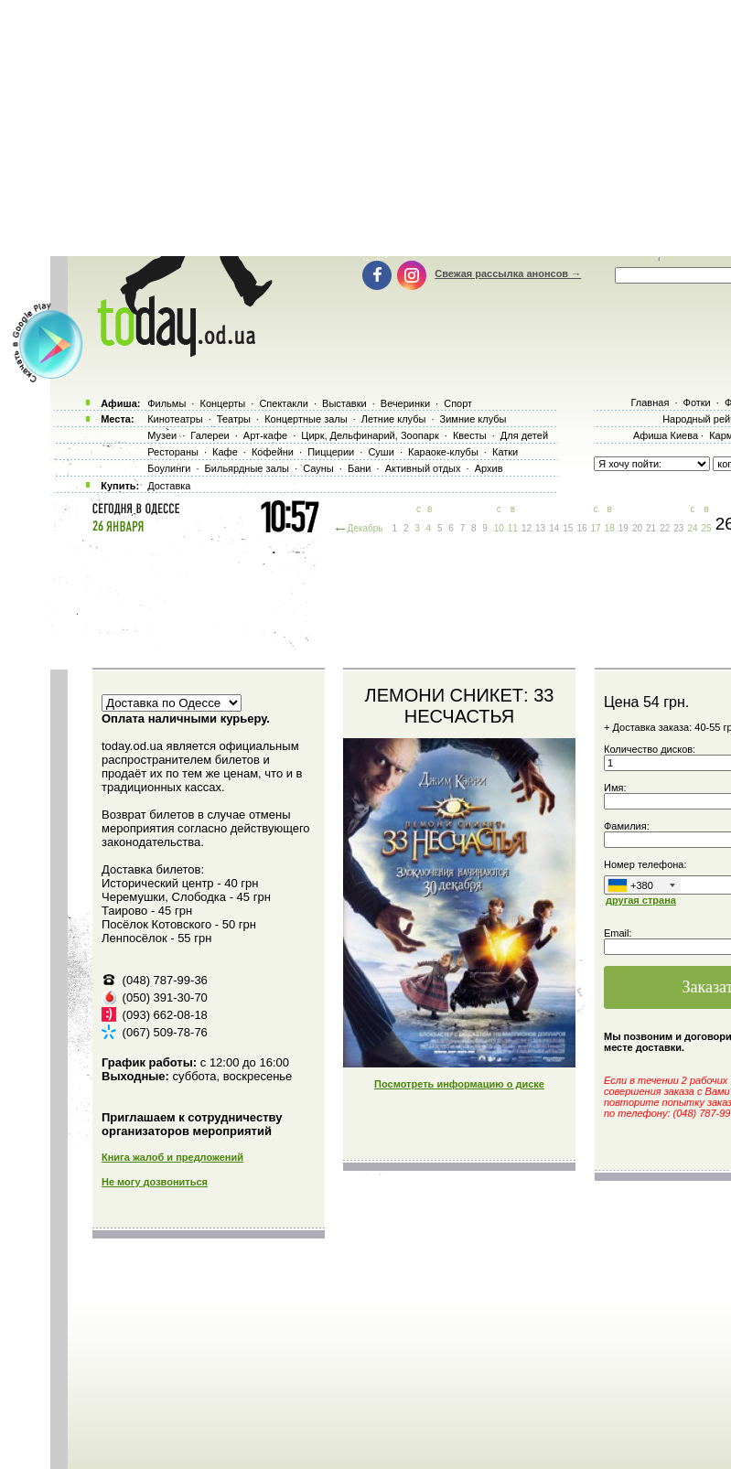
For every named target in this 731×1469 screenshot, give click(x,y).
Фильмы (166, 403)
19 (623, 528)
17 (596, 528)
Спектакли (283, 403)
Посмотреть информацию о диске (459, 1083)
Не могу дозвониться (155, 1181)
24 (692, 528)
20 (637, 528)
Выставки (344, 403)
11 (513, 528)
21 (651, 528)
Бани (359, 468)
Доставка (168, 485)
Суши (380, 451)
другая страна (641, 900)
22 (665, 528)
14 (554, 528)
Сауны (318, 468)
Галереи (209, 435)
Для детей (524, 435)
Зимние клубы (473, 418)
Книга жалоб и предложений (172, 1157)
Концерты (222, 403)
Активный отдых (423, 468)
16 (581, 528)
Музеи (162, 435)
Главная (649, 402)
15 (568, 528)
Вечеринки (405, 403)
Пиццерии (330, 451)
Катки (505, 451)
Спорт (458, 403)
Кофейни (273, 451)
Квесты (470, 435)
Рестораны (173, 451)
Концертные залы (305, 418)
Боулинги (168, 468)
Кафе (225, 451)
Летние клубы (393, 418)
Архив (489, 468)
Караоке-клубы (443, 451)
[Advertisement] (383, 599)
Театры (234, 418)
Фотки (697, 402)
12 (526, 528)
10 (499, 528)
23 (678, 528)
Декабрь (365, 528)
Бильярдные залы (247, 468)
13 (540, 528)
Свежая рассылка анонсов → (508, 273)
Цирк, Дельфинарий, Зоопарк (369, 435)
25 (707, 528)
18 (610, 528)
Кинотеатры (174, 418)
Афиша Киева (665, 435)
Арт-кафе (265, 435)
